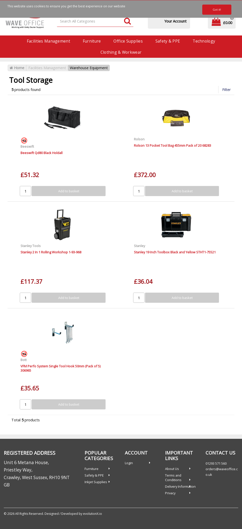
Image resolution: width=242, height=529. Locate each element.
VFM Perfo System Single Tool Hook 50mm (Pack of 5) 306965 (60, 368)
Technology (204, 41)
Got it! (217, 9)
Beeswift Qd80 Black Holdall (42, 152)
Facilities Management (48, 41)
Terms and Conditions (173, 477)
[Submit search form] (127, 21)
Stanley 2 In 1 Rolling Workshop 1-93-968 (51, 252)
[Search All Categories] (95, 21)
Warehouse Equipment (89, 67)
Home (17, 67)
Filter (226, 89)
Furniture (92, 41)
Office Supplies (128, 41)
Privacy (170, 493)
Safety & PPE (167, 41)
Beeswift (27, 146)
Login (129, 463)
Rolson (139, 139)
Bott (24, 359)
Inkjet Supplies (96, 482)
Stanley (139, 245)
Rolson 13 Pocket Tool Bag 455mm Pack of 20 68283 (172, 145)
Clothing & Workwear (121, 52)
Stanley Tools (31, 245)
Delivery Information (180, 486)
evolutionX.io (92, 514)
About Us (172, 468)
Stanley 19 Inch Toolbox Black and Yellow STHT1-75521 (175, 252)
